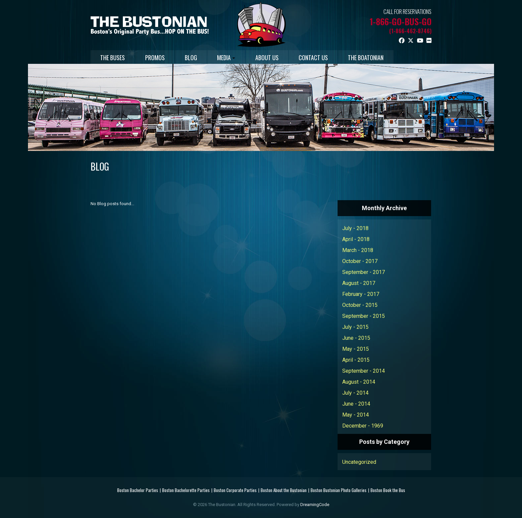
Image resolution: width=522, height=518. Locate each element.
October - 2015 (360, 305)
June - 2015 (356, 338)
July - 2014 (355, 393)
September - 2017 (363, 272)
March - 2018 (357, 250)
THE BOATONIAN (374, 57)
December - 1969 (362, 426)
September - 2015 (363, 316)
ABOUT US (272, 57)
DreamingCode (314, 504)
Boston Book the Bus (388, 490)
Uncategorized (359, 462)
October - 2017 (360, 261)
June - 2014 (356, 404)
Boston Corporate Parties (235, 490)
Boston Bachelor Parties (137, 490)
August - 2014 (358, 382)
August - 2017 (358, 283)
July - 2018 (355, 228)
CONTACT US (320, 57)
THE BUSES (113, 57)
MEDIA (230, 57)
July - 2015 (355, 327)
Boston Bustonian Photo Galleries (339, 490)
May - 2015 (355, 349)
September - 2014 (363, 371)
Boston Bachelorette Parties (186, 490)
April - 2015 (356, 360)
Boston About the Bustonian (284, 490)
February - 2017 (360, 294)
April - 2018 (356, 239)
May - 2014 (355, 415)
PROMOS (156, 57)
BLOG (194, 57)
